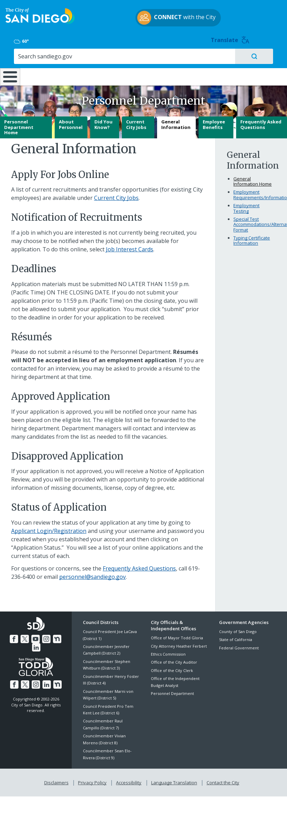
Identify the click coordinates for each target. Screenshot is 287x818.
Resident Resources (84, 59)
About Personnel (71, 122)
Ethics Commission (168, 652)
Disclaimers (58, 779)
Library (169, 55)
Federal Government (239, 645)
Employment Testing (246, 206)
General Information (176, 122)
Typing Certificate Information (251, 238)
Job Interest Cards (129, 247)
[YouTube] (30, 636)
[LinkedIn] (61, 636)
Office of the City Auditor (174, 660)
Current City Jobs (136, 122)
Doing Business (125, 59)
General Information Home (252, 179)
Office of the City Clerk (172, 668)
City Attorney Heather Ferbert (179, 644)
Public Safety (216, 55)
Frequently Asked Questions (260, 122)
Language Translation (173, 779)
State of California (235, 637)
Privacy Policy (93, 779)
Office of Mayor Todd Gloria (177, 635)
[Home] (8, 65)
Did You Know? (103, 122)
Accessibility (128, 779)
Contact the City (221, 779)
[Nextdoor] (51, 636)
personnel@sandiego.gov (92, 574)
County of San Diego (238, 629)
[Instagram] (41, 636)
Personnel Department (172, 691)
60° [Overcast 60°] (225, 15)
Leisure (40, 55)
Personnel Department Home (18, 124)
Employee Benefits (214, 122)
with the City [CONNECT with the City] (142, 25)
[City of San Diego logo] (40, 23)
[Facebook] (10, 636)
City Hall (263, 55)
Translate (266, 14)
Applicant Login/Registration (48, 529)
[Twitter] (20, 636)
